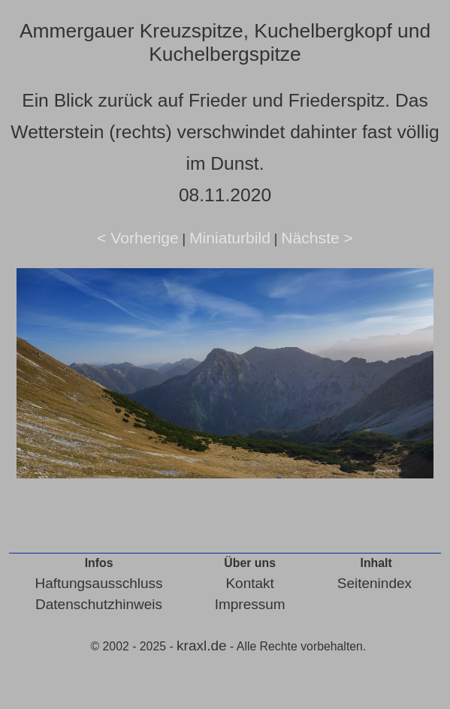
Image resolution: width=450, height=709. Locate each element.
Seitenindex (374, 583)
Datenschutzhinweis (98, 604)
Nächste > (317, 237)
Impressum (250, 604)
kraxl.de (202, 645)
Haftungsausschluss (99, 583)
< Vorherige (138, 237)
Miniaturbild (229, 237)
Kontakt (249, 583)
